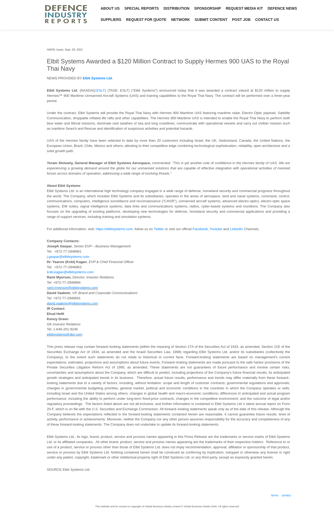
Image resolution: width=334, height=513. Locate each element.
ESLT (101, 90)
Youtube (216, 229)
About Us (110, 8)
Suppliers (111, 19)
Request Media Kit (244, 8)
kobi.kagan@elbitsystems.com (70, 272)
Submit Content (211, 19)
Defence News (282, 8)
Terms (274, 495)
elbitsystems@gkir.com (64, 334)
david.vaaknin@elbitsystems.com (72, 303)
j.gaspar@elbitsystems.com (68, 257)
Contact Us (267, 19)
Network (180, 19)
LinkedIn (236, 229)
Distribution (177, 8)
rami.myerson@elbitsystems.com (72, 288)
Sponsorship (207, 8)
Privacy (286, 495)
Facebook (200, 229)
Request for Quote (146, 19)
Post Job (241, 19)
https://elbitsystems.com (114, 229)
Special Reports (141, 8)
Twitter (159, 229)
